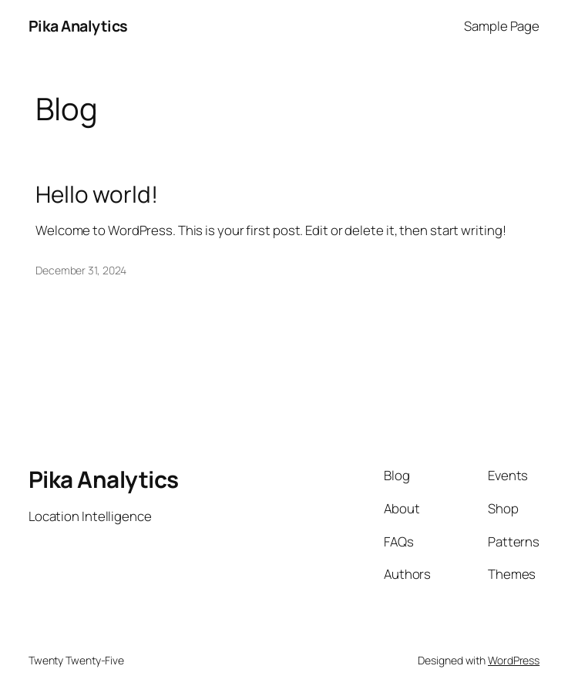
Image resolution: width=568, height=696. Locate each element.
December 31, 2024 (80, 270)
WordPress (513, 660)
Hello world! (96, 194)
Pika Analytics (78, 25)
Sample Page (501, 26)
